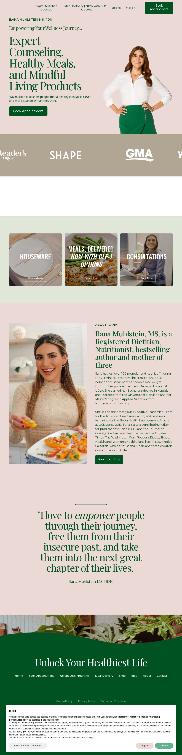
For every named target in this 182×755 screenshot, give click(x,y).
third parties (61, 722)
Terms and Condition (113, 701)
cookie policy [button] (53, 720)
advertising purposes (102, 725)
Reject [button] (144, 745)
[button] (131, 8)
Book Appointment (159, 7)
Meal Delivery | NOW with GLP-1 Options (85, 7)
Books (116, 7)
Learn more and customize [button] (27, 745)
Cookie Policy (64, 701)
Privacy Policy (86, 701)
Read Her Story (109, 459)
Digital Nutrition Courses (46, 7)
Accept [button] (164, 745)
